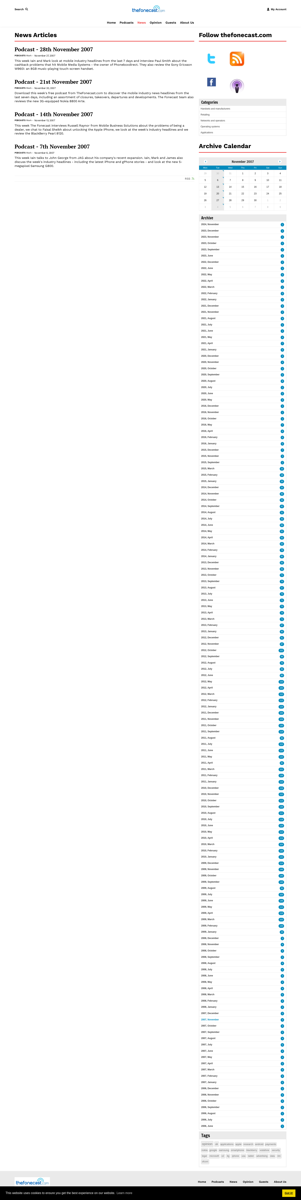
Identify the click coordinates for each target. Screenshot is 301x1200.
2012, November (210, 644)
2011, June (207, 750)
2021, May (206, 337)
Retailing (205, 114)
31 (282, 513)
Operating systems (210, 126)
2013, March (207, 619)
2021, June (207, 330)
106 (281, 713)
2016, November (210, 412)
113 (281, 700)
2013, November (210, 568)
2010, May (206, 831)
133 (281, 682)
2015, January (208, 481)
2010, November (210, 794)
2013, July (206, 593)
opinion (207, 1144)
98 (282, 657)
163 (281, 920)
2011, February (209, 775)
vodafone (264, 1150)
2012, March (207, 694)
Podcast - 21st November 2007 (53, 82)
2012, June (207, 675)
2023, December (210, 230)
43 (282, 519)
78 (282, 550)
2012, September (210, 656)
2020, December (210, 356)
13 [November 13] (218, 187)
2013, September (210, 581)
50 (282, 525)
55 (282, 538)
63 (282, 544)
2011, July (206, 744)
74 (282, 613)
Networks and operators (213, 120)
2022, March (207, 287)
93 (282, 888)
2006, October (208, 1101)
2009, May (206, 907)
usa (243, 1156)
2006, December (210, 1088)
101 (281, 769)
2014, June (207, 525)
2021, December (210, 305)
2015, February (209, 475)
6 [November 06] (217, 180)
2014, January (208, 556)
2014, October (208, 499)
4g (228, 1156)
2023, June (207, 255)
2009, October (208, 875)
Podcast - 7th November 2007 (52, 146)
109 (281, 719)
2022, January (208, 299)
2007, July (206, 1044)
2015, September (210, 462)
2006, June (207, 1126)
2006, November (210, 1094)
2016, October (208, 418)
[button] (22, 9)
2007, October (208, 1025)
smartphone (237, 1150)
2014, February (209, 550)
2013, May (206, 606)
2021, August (208, 318)
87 (282, 644)
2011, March (207, 769)
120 (281, 751)
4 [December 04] (217, 207)
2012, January (208, 706)
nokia (205, 1150)
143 (281, 857)
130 (281, 726)
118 (281, 788)
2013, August (208, 587)
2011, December (210, 712)
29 (282, 932)
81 (282, 638)
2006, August (208, 1113)
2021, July (206, 324)
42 (282, 506)
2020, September (210, 374)
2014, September (210, 506)
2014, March (207, 543)
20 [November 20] (218, 193)
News (141, 22)
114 (281, 832)
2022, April (207, 280)
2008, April (207, 988)
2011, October (208, 725)
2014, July (206, 518)
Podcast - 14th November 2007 (54, 114)
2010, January (208, 856)
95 (282, 632)
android (259, 1144)
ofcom (205, 1161)
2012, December (210, 637)
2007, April (207, 1063)
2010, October (208, 800)
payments (270, 1144)
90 (282, 738)
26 (282, 481)
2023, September (210, 249)
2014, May (206, 531)
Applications (207, 132)
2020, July (206, 387)
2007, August (208, 1038)
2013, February (209, 625)
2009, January (208, 931)
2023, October (208, 243)
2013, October (208, 575)
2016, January (208, 443)
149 (281, 876)
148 (281, 882)
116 (281, 782)
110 (281, 694)
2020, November (210, 362)
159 (281, 895)
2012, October (208, 650)
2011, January (208, 781)
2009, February (209, 925)
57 (282, 588)
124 (281, 744)
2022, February (209, 293)
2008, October (208, 950)
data (272, 1156)
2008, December (210, 938)
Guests (170, 22)
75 (282, 594)
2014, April (207, 537)
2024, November (210, 224)
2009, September (210, 882)
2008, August (208, 963)
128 (281, 826)
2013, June (207, 600)
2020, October (208, 368)
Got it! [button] (289, 1193)
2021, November (210, 312)
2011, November (210, 719)
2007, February (209, 1076)
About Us (187, 22)
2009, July (206, 894)
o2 (223, 1156)
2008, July (206, 969)
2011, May (206, 756)
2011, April (207, 762)
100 (281, 688)
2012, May (206, 681)
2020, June (207, 393)
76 (282, 582)
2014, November (210, 493)
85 (282, 557)
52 (282, 531)
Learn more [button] (124, 1193)
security (276, 1150)
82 (282, 763)
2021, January (208, 349)
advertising (262, 1156)
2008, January (208, 1007)
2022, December (210, 262)
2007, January (208, 1082)
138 (281, 776)
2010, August (208, 813)
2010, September (210, 806)
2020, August (208, 381)
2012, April (207, 687)
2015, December (210, 450)
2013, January (208, 631)
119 (281, 732)
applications (227, 1144)
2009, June (207, 900)
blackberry (251, 1150)
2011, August (208, 737)
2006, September (210, 1107)
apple (238, 1144)
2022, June (207, 268)
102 (281, 650)
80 (282, 675)
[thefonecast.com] (148, 9)
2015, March (207, 468)
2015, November (210, 456)
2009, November (210, 869)
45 (282, 494)
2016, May (206, 424)
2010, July (206, 819)
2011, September (210, 731)
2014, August (208, 512)
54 (282, 500)
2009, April (207, 913)
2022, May (206, 274)
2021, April (207, 343)
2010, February (209, 850)
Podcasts (127, 22)
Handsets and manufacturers (215, 108)
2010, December (210, 788)
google (213, 1150)
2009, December (210, 863)
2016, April (207, 431)
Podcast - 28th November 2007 (54, 49)
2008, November (210, 944)
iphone (235, 1156)
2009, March (207, 919)
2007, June (207, 1051)
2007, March (207, 1069)
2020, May (206, 399)
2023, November (210, 237)
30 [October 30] (218, 173)
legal (204, 1156)
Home (111, 22)
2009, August (208, 888)
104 (281, 844)
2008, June (207, 975)
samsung (224, 1150)
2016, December (210, 406)
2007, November (210, 1019)
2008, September (210, 957)
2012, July (206, 669)
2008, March (207, 994)
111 (281, 813)
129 (281, 707)
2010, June (207, 825)
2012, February (209, 700)
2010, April (207, 838)
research (248, 1144)
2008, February (209, 1000)
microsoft (214, 1156)
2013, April (207, 612)
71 (282, 575)
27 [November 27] (218, 200)
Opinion (156, 22)
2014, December (210, 487)
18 (282, 475)
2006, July (206, 1119)
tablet (251, 1156)
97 (282, 625)
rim (279, 1156)
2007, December (210, 1013)
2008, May (206, 982)
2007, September (210, 1032)
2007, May (206, 1057)
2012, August (208, 662)
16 (282, 469)
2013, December (210, 562)
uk (216, 1144)
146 (281, 869)
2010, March (207, 844)
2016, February (209, 437)
